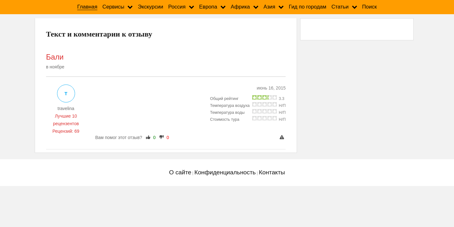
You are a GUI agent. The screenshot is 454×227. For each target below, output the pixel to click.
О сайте (180, 172)
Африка (240, 7)
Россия (177, 7)
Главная (87, 7)
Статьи (339, 7)
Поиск (369, 7)
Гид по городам (307, 7)
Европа (208, 7)
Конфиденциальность (225, 172)
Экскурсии (150, 7)
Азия (269, 7)
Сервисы (113, 7)
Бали (55, 57)
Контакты (272, 172)
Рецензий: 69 (65, 131)
